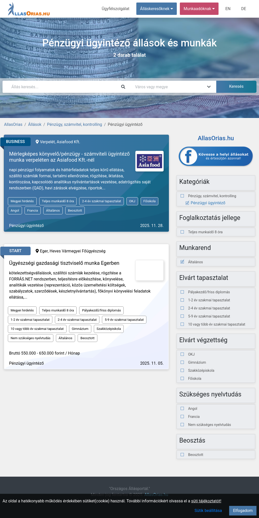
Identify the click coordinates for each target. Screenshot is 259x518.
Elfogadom (243, 510)
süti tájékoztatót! (206, 501)
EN (228, 8)
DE (243, 8)
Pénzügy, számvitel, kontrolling (74, 124)
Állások (34, 124)
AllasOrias (13, 124)
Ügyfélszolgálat (115, 8)
